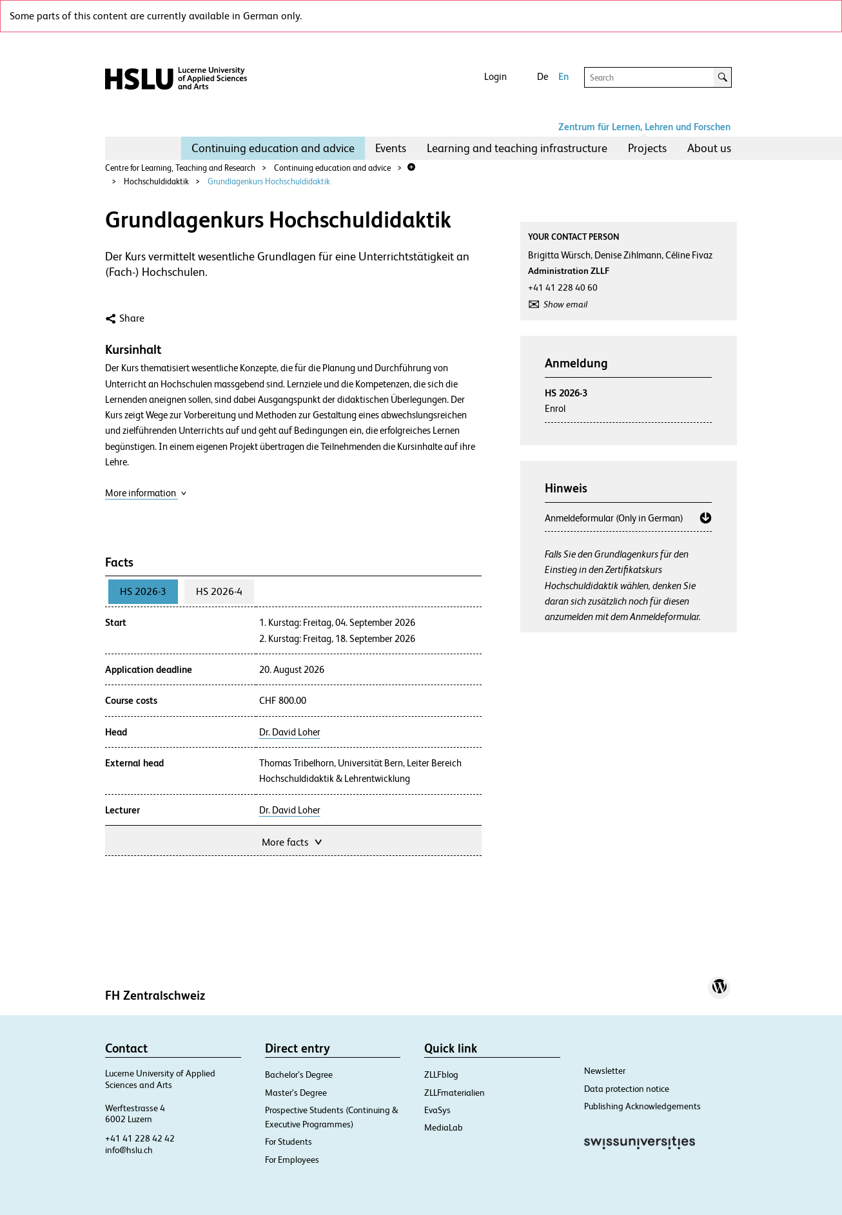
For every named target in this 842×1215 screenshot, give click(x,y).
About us (709, 148)
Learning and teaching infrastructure (517, 148)
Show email (565, 304)
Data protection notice (626, 1089)
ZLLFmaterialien (454, 1092)
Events (390, 148)
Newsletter (604, 1070)
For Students (288, 1141)
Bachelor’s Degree (299, 1074)
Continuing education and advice (273, 148)
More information (146, 492)
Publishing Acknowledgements (642, 1106)
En (563, 76)
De (542, 76)
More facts (293, 840)
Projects (647, 148)
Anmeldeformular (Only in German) (614, 517)
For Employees (292, 1159)
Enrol (555, 408)
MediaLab (443, 1127)
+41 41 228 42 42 (140, 1138)
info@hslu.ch (129, 1150)
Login (495, 76)
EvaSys (437, 1110)
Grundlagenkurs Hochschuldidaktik (269, 181)
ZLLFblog (441, 1074)
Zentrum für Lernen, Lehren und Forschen (644, 126)
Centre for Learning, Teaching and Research (180, 168)
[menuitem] (273, 148)
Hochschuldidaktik (156, 181)
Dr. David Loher (289, 732)
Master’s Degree (296, 1092)
